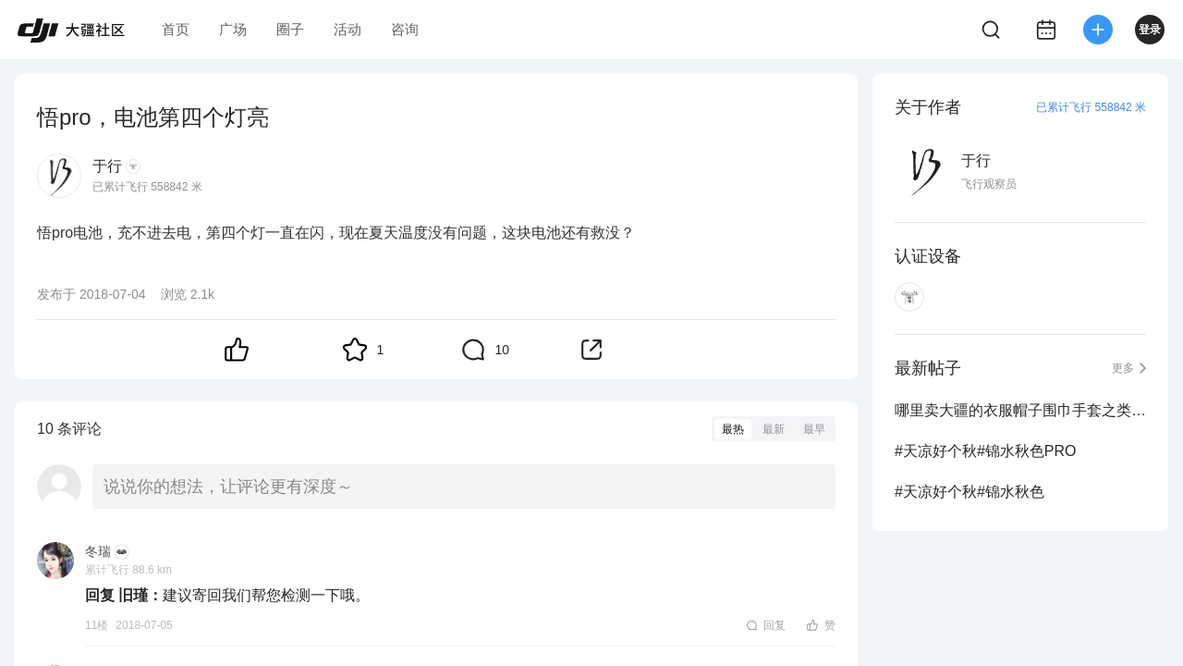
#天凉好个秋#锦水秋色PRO (985, 451)
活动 (347, 29)
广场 (233, 29)
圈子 (290, 29)
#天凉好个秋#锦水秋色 (969, 492)
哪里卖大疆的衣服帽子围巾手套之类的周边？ (1020, 410)
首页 (175, 29)
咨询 (405, 29)
